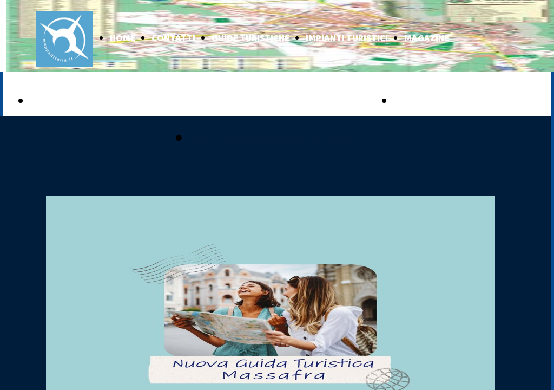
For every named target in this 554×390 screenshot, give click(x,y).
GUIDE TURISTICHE (250, 38)
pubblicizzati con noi (270, 139)
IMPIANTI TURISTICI (347, 38)
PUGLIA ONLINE (77, 102)
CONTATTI (173, 38)
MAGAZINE (426, 38)
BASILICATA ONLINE (453, 102)
